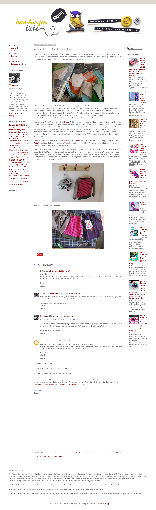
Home (13, 45)
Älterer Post (117, 453)
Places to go (22, 157)
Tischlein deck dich (15, 167)
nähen (12, 178)
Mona (11, 157)
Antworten (43, 286)
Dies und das (15, 132)
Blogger (107, 504)
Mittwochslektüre (23, 155)
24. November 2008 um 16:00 (59, 271)
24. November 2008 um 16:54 (62, 316)
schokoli (45, 341)
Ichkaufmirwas (14, 145)
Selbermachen (17, 159)
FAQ (12, 59)
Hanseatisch (13, 138)
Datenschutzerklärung (46, 384)
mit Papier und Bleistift (19, 176)
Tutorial (26, 167)
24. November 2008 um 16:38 (74, 293)
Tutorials (14, 56)
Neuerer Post (39, 453)
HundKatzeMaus (15, 141)
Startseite (78, 453)
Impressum (15, 61)
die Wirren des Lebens (21, 174)
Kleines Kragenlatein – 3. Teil (143, 230)
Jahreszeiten (14, 147)
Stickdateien (15, 53)
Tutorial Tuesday (15, 169)
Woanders (13, 171)
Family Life (25, 132)
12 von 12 (13, 125)
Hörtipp (27, 143)
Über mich (14, 48)
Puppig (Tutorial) (143, 203)
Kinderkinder (16, 150)
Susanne (45, 316)
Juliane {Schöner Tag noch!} (52, 293)
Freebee (11, 134)
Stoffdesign (15, 51)
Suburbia (25, 165)
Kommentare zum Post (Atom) (53, 456)
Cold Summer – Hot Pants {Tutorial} (143, 148)
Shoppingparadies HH (17, 162)
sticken (23, 185)
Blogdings (21, 130)
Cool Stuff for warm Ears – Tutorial (143, 122)
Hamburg (18, 134)
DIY (27, 130)
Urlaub (26, 169)
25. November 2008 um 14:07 (59, 341)
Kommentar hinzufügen (43, 364)
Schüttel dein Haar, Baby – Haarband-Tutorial (143, 97)
